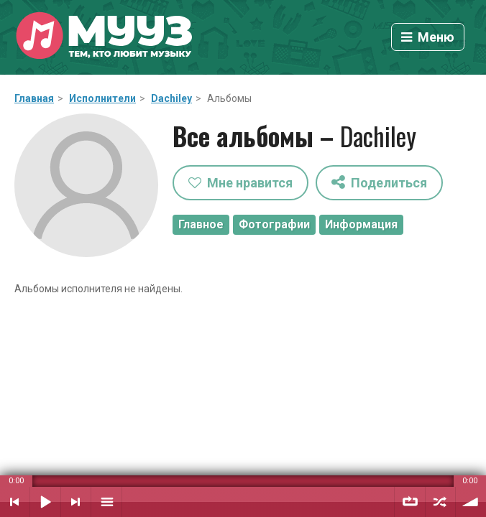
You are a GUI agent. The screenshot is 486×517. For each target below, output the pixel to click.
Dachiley (171, 98)
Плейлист (106, 502)
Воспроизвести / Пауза (45, 502)
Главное (201, 224)
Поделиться (379, 182)
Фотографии (274, 224)
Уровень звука (471, 502)
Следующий (76, 502)
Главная (34, 98)
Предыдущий (14, 502)
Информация (361, 224)
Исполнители (102, 98)
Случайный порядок (440, 502)
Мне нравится (240, 182)
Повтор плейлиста (410, 502)
